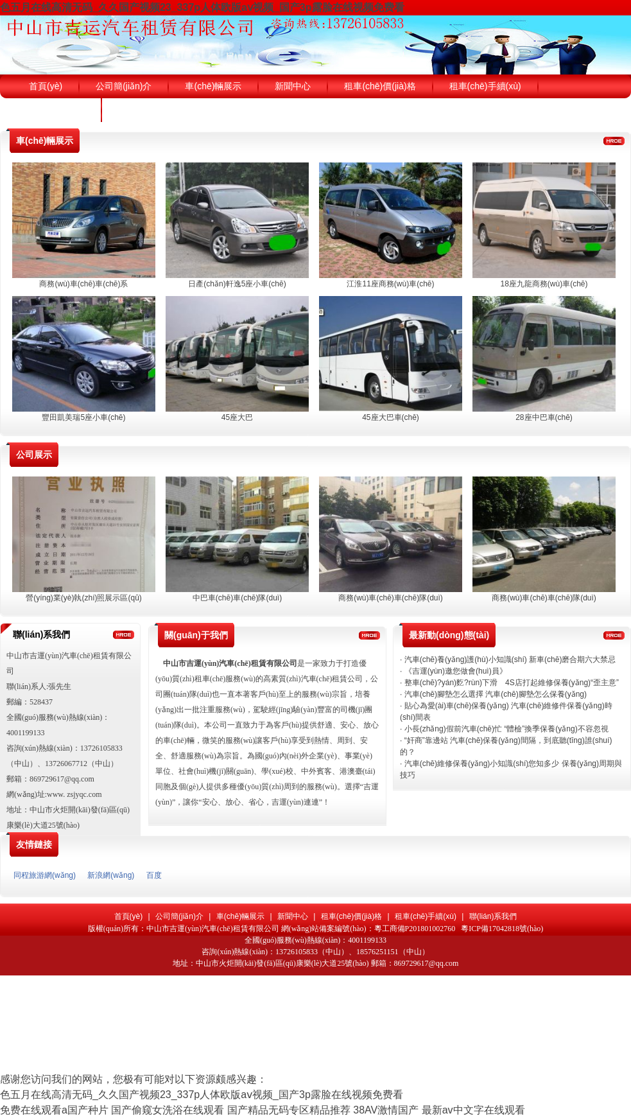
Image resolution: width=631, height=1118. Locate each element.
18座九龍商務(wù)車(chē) (543, 283)
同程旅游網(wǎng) (44, 875)
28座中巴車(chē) (544, 417)
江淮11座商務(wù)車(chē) (390, 283)
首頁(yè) (128, 916)
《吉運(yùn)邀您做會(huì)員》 (455, 671)
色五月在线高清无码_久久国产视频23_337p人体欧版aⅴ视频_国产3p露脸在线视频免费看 (202, 7)
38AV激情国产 (386, 1110)
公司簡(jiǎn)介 (179, 916)
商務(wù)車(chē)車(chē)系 (83, 283)
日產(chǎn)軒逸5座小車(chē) (237, 283)
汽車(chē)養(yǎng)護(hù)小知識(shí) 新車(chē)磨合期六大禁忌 (510, 659)
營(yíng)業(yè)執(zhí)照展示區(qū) (84, 597)
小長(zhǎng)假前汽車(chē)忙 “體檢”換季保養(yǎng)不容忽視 (506, 728)
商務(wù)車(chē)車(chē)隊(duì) (390, 597)
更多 (614, 140)
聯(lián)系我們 (493, 916)
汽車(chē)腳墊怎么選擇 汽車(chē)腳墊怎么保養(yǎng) (495, 694)
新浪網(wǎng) (110, 875)
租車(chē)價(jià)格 (351, 916)
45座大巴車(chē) (390, 417)
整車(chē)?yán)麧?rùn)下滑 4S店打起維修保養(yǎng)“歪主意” (511, 682)
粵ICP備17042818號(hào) (502, 928)
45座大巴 (237, 417)
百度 (154, 875)
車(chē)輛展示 (240, 916)
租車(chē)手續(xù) (425, 916)
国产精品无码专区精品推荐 (288, 1110)
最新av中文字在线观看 (473, 1110)
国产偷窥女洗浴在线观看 (167, 1110)
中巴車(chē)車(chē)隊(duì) (237, 597)
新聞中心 (292, 916)
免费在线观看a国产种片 (54, 1110)
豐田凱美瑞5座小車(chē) (83, 417)
